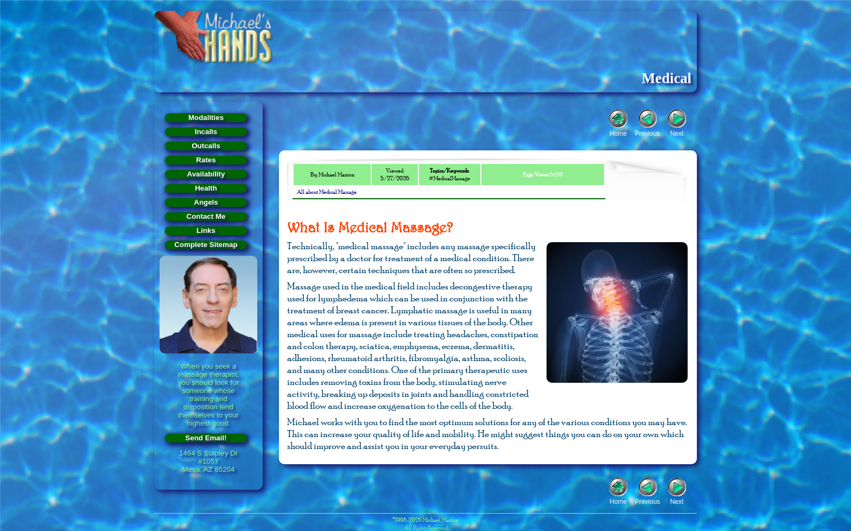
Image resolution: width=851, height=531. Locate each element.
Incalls (206, 132)
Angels (206, 202)
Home (618, 132)
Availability (206, 174)
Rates (205, 160)
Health (206, 188)
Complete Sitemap (205, 245)
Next (677, 132)
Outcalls (206, 146)
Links (205, 230)
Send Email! (205, 438)
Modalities (206, 117)
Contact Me (206, 216)
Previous (648, 132)
